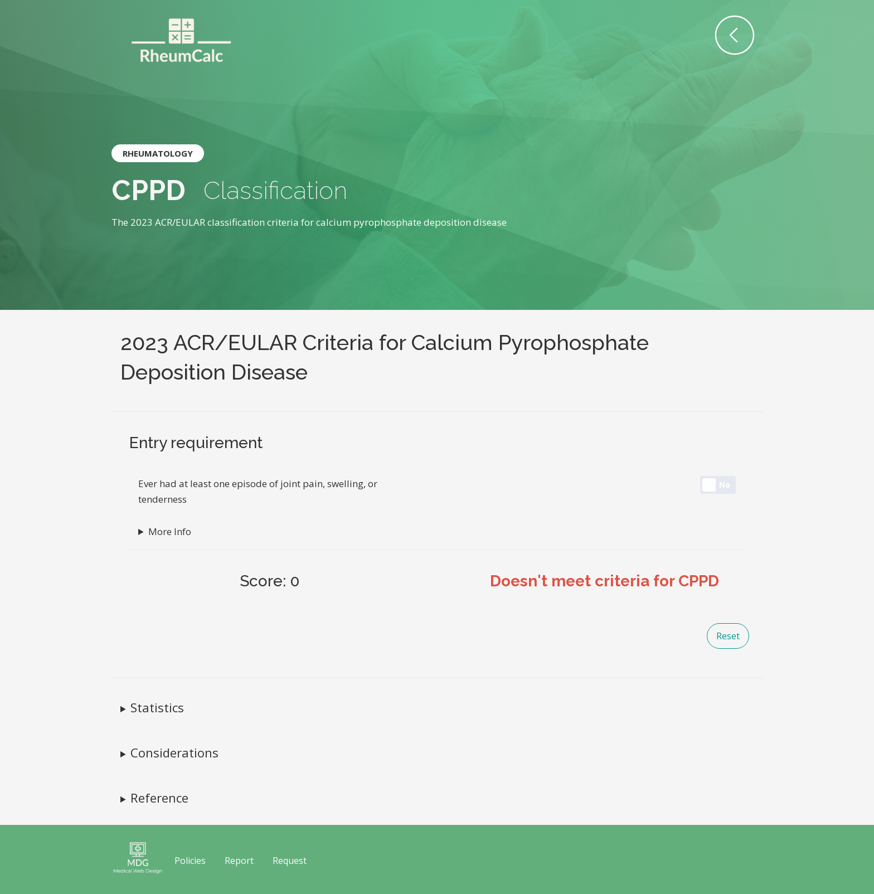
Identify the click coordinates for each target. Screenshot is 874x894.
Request (290, 860)
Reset (728, 636)
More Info (169, 531)
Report (239, 860)
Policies (190, 860)
